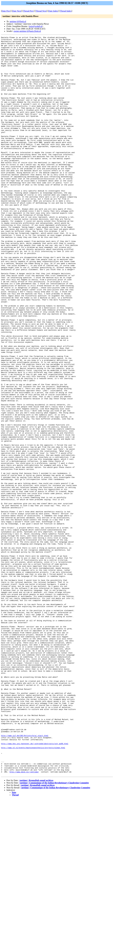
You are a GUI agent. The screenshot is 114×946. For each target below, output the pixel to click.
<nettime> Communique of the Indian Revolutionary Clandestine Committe (54, 930)
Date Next (16, 11)
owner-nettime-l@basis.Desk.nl (27, 31)
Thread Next (41, 11)
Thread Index (65, 11)
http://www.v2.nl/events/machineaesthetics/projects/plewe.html (33, 890)
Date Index (53, 11)
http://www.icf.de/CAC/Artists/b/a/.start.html (24, 875)
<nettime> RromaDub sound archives (36, 928)
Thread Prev (28, 11)
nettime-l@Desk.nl (18, 21)
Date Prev (6, 11)
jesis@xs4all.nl (35, 26)
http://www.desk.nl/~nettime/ (24, 919)
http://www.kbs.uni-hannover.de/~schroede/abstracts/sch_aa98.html (34, 885)
